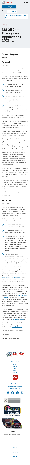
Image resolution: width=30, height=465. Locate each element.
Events (15, 372)
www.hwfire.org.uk (17, 327)
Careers (15, 368)
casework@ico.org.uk (18, 319)
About (15, 364)
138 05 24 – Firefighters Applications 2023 (15, 16)
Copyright (15, 456)
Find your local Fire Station (15, 386)
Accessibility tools (9, 7)
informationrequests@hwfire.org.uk (11, 277)
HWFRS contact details (15, 388)
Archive (15, 447)
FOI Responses (12, 11)
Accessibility (15, 452)
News (15, 370)
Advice (15, 366)
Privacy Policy (15, 461)
